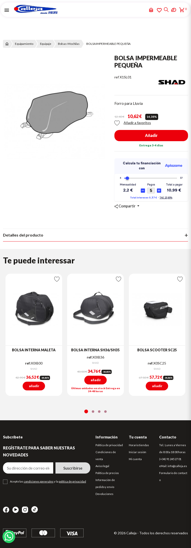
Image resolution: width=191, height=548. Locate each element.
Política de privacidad (109, 445)
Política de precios (107, 473)
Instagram (25, 510)
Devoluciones (104, 493)
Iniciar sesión (137, 452)
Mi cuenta (135, 459)
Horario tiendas (139, 445)
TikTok (34, 509)
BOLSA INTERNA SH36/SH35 (95, 350)
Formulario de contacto (173, 476)
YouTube (15, 510)
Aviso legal (102, 466)
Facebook (6, 510)
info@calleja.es (177, 466)
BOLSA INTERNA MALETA (33, 350)
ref (116, 77)
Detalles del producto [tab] (23, 235)
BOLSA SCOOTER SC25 (157, 350)
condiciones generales (38, 481)
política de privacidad (72, 481)
